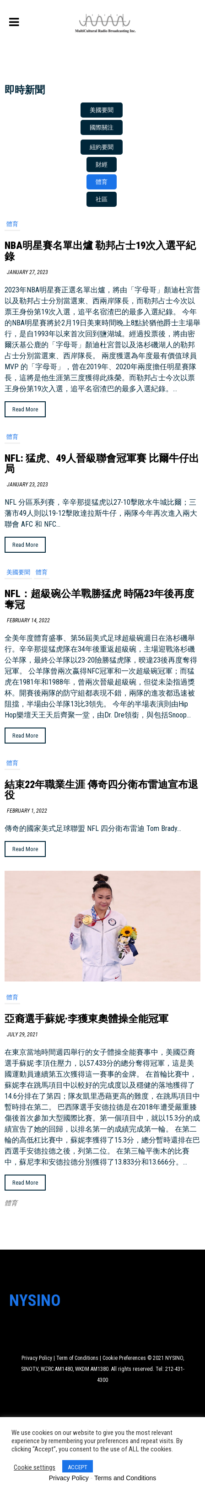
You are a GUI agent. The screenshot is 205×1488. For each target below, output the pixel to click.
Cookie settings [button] (34, 1467)
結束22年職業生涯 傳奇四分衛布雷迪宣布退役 (101, 790)
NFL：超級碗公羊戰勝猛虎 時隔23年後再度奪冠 (99, 599)
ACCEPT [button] (77, 1467)
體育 (12, 224)
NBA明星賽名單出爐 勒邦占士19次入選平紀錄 (100, 251)
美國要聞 (18, 572)
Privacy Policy (37, 1358)
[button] (102, 110)
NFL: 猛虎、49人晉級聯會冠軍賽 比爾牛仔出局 (102, 464)
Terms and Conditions (125, 1478)
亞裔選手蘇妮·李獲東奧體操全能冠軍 (86, 1018)
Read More (25, 409)
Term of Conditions (77, 1358)
